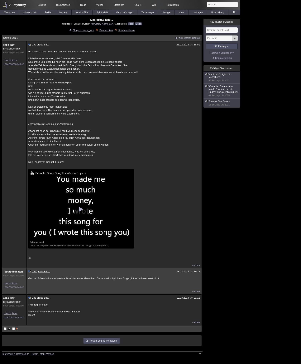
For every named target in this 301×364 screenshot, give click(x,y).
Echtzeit (42, 5)
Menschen (9, 12)
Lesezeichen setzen (14, 64)
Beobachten (106, 30)
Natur (181, 12)
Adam (105, 23)
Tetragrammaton (13, 271)
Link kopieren (10, 60)
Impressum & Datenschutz (15, 354)
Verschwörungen (124, 12)
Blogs (83, 5)
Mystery (63, 12)
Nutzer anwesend (221, 22)
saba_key (9, 44)
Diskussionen (63, 5)
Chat (138, 5)
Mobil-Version (47, 354)
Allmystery (17, 5)
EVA (111, 23)
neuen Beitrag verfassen (103, 340)
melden (196, 265)
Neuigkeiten (173, 5)
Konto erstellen (223, 58)
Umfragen (198, 12)
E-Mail (138, 24)
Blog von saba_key (83, 30)
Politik (48, 12)
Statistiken (119, 5)
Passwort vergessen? (222, 52)
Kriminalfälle (82, 12)
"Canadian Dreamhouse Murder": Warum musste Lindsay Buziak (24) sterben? (222, 91)
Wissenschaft (29, 12)
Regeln (34, 354)
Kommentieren (126, 30)
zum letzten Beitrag (189, 37)
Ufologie (166, 12)
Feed (131, 24)
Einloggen (223, 46)
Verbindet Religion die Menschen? (222, 77)
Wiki (154, 5)
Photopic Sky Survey (222, 103)
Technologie (147, 12)
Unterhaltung (217, 12)
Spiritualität (102, 12)
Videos (99, 5)
